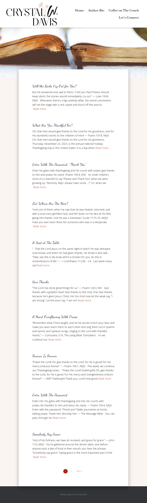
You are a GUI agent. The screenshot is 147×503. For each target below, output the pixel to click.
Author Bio (96, 10)
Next (79, 471)
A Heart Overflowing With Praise (55, 317)
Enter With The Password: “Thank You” (59, 164)
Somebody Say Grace (46, 434)
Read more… (40, 109)
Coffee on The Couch (124, 10)
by (73, 494)
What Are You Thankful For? (52, 125)
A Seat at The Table (45, 243)
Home (79, 10)
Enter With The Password (49, 395)
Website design (66, 494)
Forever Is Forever (44, 356)
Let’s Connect (129, 17)
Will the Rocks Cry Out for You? (54, 86)
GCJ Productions (81, 494)
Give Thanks (40, 282)
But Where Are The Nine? (50, 203)
